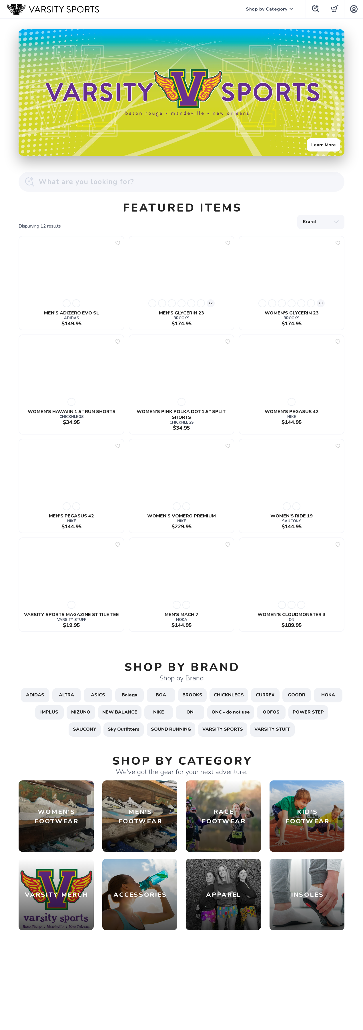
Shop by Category (266, 9)
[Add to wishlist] (117, 243)
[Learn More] (181, 92)
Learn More (323, 145)
